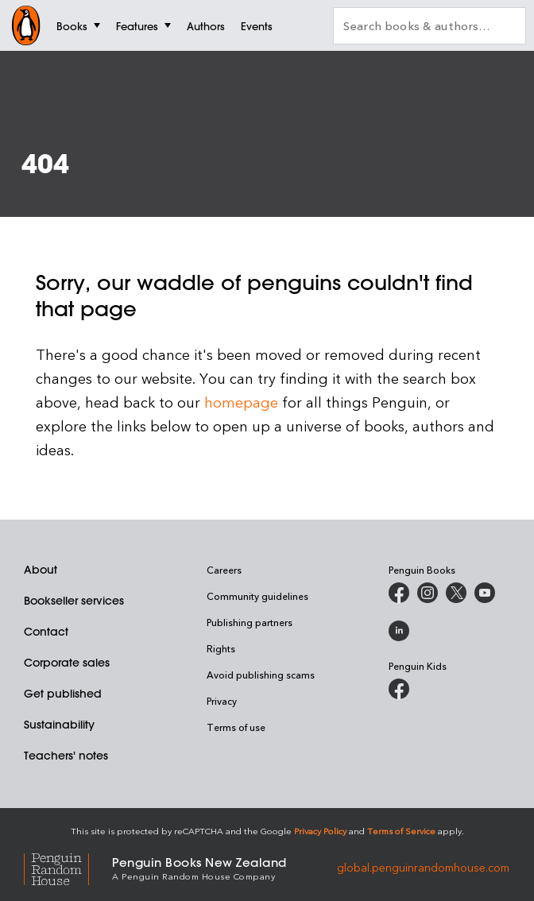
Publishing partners (249, 622)
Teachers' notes (66, 755)
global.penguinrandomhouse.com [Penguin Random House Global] (423, 867)
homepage (241, 401)
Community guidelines (257, 596)
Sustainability (59, 724)
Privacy (222, 701)
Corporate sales (67, 662)
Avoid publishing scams (261, 674)
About (40, 570)
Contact (46, 632)
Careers (224, 570)
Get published (63, 693)
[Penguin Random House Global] (68, 867)
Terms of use (236, 727)
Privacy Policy (320, 830)
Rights (221, 648)
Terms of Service (401, 830)
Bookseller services (74, 601)
